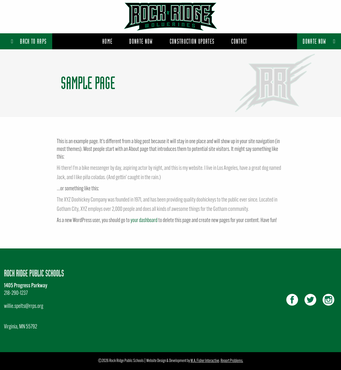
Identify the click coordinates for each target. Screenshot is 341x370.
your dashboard (144, 221)
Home (107, 41)
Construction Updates (192, 41)
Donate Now (319, 41)
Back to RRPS (29, 41)
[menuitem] (107, 41)
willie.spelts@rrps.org (23, 306)
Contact (239, 41)
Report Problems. (232, 361)
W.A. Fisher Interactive (204, 361)
